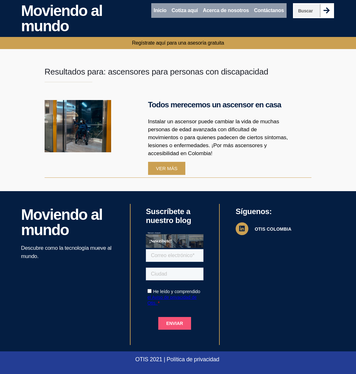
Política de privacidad (193, 359)
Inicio (160, 10)
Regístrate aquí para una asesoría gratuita (178, 43)
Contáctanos (269, 10)
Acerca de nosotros (226, 10)
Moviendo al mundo (61, 18)
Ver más (167, 168)
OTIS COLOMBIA (273, 229)
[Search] (326, 10)
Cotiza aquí (185, 10)
